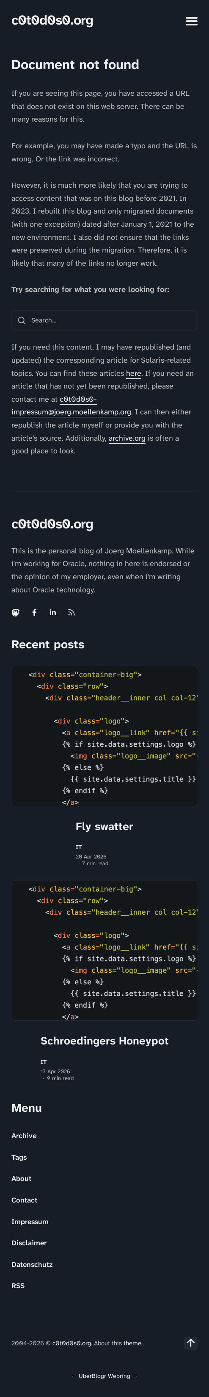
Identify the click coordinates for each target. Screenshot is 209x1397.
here (133, 373)
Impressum (30, 1221)
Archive (23, 1135)
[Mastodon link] (16, 612)
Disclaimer (29, 1242)
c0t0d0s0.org (52, 20)
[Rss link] (71, 612)
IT (79, 847)
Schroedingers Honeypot (105, 1040)
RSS (18, 1285)
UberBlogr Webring (104, 1376)
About (21, 1178)
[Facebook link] (34, 612)
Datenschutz (31, 1264)
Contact (24, 1200)
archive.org (127, 438)
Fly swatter (104, 826)
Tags (19, 1157)
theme (132, 1343)
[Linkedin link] (53, 612)
